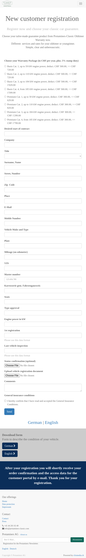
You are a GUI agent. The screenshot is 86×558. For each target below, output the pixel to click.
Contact (5, 518)
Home (4, 501)
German (35, 422)
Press (4, 521)
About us (23, 534)
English (51, 422)
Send (9, 411)
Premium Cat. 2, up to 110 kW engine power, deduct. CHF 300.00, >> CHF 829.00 (42, 106)
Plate (7, 240)
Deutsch (13, 549)
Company (9, 140)
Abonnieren (77, 540)
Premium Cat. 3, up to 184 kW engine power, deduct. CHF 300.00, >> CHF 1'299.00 (39, 114)
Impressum (6, 507)
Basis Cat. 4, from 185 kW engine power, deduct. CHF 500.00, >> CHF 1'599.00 (40, 91)
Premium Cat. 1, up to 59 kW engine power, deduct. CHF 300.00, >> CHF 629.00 (41, 98)
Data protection (8, 504)
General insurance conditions (19, 395)
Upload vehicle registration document (23, 371)
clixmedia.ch (78, 555)
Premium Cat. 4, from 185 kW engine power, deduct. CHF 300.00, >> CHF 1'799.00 (39, 121)
